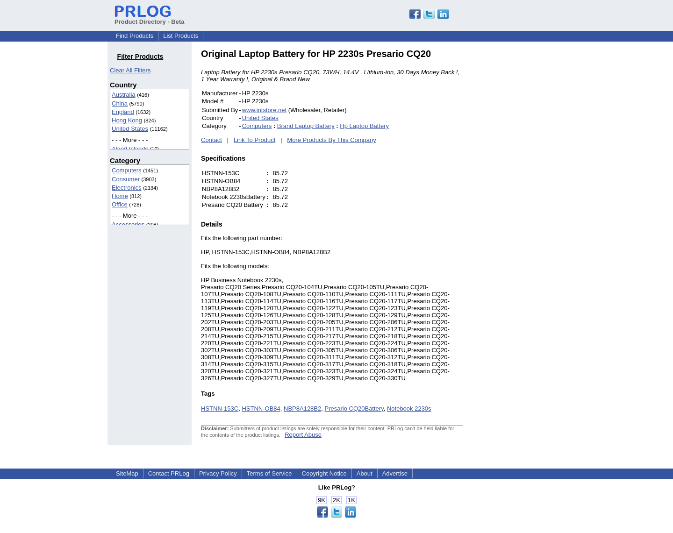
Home (120, 195)
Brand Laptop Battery (306, 125)
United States (130, 128)
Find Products (134, 35)
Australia (124, 94)
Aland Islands (130, 148)
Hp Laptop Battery (364, 125)
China (120, 103)
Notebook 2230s (409, 408)
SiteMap (127, 473)
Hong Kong (127, 120)
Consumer (126, 179)
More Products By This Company (331, 139)
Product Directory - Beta (150, 18)
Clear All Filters (130, 70)
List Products (180, 35)
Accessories (128, 224)
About (364, 473)
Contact (211, 139)
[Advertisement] (525, 189)
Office (120, 204)
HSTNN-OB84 (261, 408)
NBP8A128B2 (302, 408)
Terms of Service (269, 473)
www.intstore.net (264, 110)
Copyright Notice (324, 473)
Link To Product (254, 139)
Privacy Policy (218, 473)
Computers (127, 170)
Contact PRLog (168, 473)
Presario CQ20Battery (353, 408)
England (123, 111)
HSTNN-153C (219, 408)
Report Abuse (303, 434)
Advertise (395, 473)
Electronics (127, 187)
